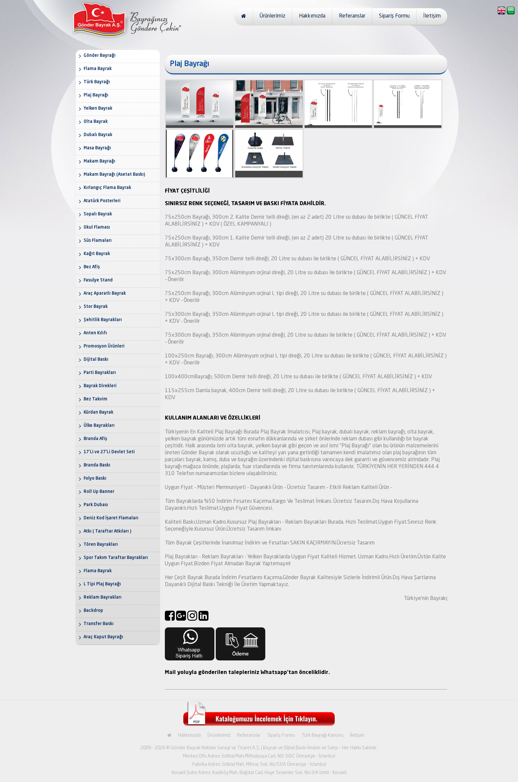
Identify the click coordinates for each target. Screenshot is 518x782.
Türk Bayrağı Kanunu (323, 735)
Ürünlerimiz (272, 16)
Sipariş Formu (394, 16)
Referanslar (352, 16)
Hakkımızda (312, 16)
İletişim (432, 16)
